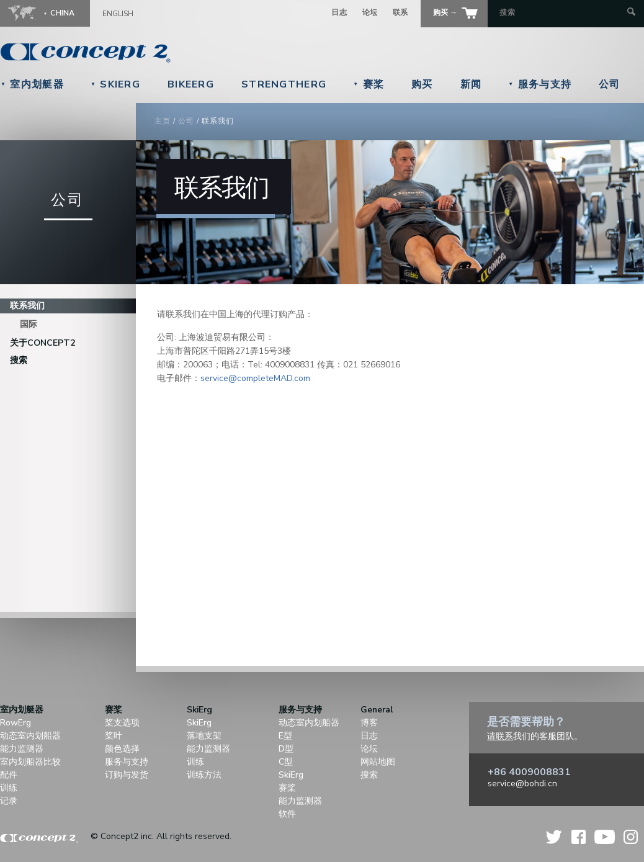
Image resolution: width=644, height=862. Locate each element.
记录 (8, 801)
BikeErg (191, 84)
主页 (162, 121)
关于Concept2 (42, 343)
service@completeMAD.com (255, 378)
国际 (28, 324)
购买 (422, 84)
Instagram (631, 837)
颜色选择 (122, 749)
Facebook (578, 837)
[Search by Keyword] (561, 12)
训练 (8, 788)
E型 (285, 736)
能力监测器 (21, 749)
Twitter (555, 837)
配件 (8, 775)
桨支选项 (122, 723)
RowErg (15, 723)
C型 (286, 762)
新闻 (471, 84)
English (117, 14)
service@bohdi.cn (522, 783)
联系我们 (27, 306)
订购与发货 (126, 775)
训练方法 (204, 775)
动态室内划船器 (30, 736)
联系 (400, 12)
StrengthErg (283, 84)
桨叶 (113, 736)
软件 (287, 814)
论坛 (370, 12)
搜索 (18, 360)
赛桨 (368, 84)
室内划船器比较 (30, 762)
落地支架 (204, 736)
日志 (339, 12)
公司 (609, 84)
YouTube (604, 837)
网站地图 (377, 762)
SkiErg (115, 84)
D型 (286, 749)
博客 (369, 723)
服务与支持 (539, 84)
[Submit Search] (631, 12)
